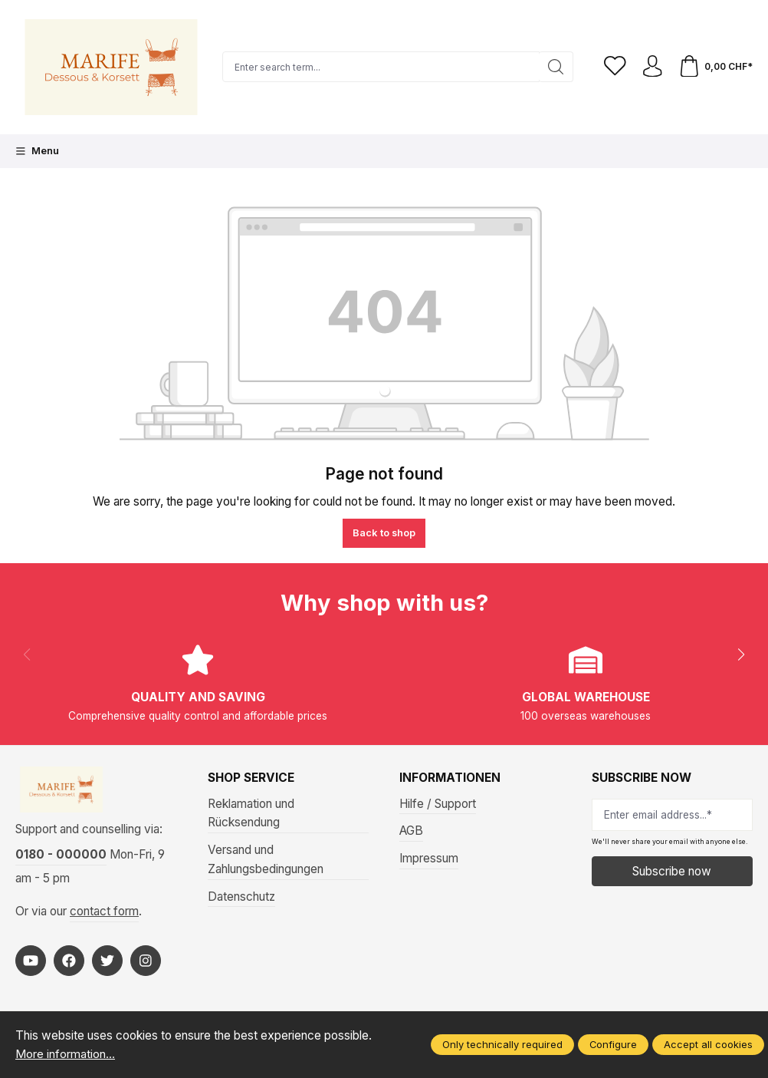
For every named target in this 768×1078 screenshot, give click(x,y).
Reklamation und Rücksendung (251, 813)
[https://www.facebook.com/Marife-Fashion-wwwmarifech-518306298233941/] (69, 963)
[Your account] (650, 67)
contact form (104, 914)
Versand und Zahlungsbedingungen (265, 859)
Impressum (428, 858)
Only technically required (502, 1044)
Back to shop (384, 532)
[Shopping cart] (715, 67)
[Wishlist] (612, 67)
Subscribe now (671, 871)
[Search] (553, 66)
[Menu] (37, 151)
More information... (65, 1054)
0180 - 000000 (61, 857)
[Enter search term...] (379, 66)
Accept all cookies (708, 1044)
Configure (613, 1044)
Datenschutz (241, 896)
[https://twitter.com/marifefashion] (107, 963)
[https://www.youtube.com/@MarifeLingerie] (30, 963)
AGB (411, 830)
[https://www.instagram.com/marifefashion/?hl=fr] (145, 963)
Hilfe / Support (437, 803)
